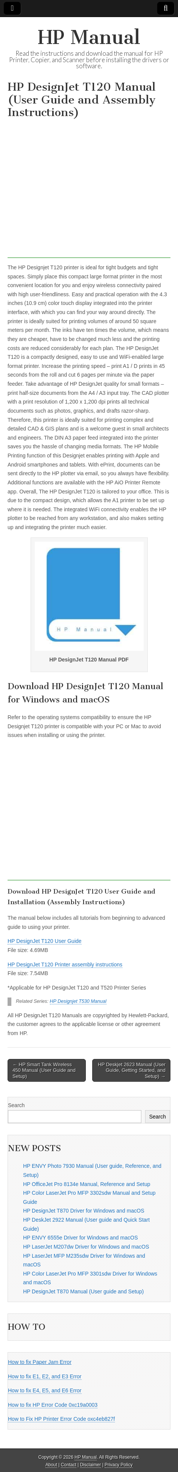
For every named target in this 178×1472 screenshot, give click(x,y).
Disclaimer (90, 1464)
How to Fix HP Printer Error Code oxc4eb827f (61, 1419)
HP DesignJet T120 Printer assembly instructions (65, 964)
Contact (68, 1464)
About (51, 1464)
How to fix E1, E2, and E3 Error (45, 1376)
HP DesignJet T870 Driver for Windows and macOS (83, 1211)
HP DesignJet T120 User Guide (45, 941)
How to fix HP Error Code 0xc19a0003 (53, 1405)
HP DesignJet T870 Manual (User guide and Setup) (83, 1291)
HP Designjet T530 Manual (78, 1001)
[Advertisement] (89, 190)
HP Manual (89, 37)
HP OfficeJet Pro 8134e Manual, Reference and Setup (86, 1184)
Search (16, 1105)
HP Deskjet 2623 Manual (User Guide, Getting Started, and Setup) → (132, 1070)
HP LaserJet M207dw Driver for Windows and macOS (86, 1247)
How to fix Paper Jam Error (39, 1362)
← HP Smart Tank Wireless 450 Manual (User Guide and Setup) (44, 1070)
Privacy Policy (119, 1464)
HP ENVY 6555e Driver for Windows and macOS (80, 1238)
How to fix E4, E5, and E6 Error (45, 1390)
